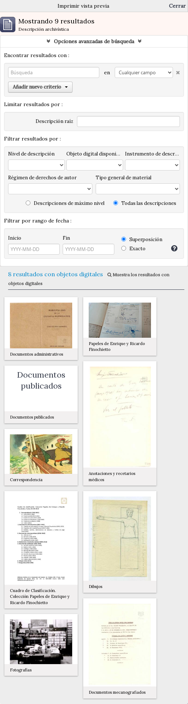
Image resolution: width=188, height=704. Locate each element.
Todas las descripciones (144, 203)
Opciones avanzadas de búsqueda (94, 41)
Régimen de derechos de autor (42, 178)
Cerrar (177, 6)
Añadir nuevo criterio (40, 87)
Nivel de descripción (31, 154)
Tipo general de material (123, 178)
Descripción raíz (54, 121)
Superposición (141, 239)
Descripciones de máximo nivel (65, 203)
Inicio (14, 238)
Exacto (133, 249)
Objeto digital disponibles (94, 154)
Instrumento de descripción (152, 154)
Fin (66, 238)
